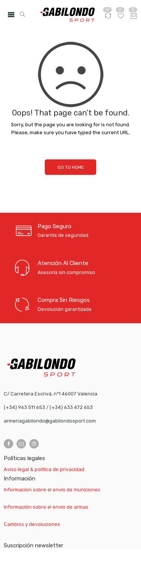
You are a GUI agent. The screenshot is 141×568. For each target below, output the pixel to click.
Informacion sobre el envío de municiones (52, 489)
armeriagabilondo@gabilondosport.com (50, 421)
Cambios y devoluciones (32, 524)
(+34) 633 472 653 (71, 407)
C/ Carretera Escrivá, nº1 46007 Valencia (50, 394)
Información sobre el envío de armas (46, 507)
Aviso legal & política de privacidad (44, 469)
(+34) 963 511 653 (24, 407)
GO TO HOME (71, 167)
